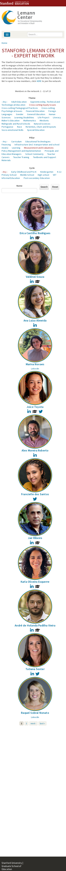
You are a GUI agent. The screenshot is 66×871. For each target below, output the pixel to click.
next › (33, 723)
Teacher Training (21, 157)
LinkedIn (35, 368)
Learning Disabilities (24, 117)
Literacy (57, 117)
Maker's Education (11, 120)
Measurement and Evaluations (39, 147)
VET (54, 174)
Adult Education (19, 101)
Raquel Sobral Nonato (35, 713)
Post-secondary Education (37, 178)
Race (19, 126)
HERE (39, 81)
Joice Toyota (35, 407)
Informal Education (11, 178)
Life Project (43, 117)
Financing (6, 144)
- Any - (5, 101)
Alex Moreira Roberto (35, 450)
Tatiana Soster (35, 669)
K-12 (59, 171)
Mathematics (29, 120)
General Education (36, 114)
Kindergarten (46, 171)
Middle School (27, 174)
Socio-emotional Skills (12, 130)
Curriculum (16, 141)
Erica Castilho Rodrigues (35, 233)
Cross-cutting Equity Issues (42, 104)
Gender (19, 114)
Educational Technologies (38, 141)
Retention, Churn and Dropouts (41, 126)
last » (42, 723)
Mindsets (44, 120)
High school (43, 174)
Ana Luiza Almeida (35, 320)
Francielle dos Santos (35, 494)
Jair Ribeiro (35, 538)
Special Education (36, 130)
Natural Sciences (42, 123)
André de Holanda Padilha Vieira (35, 625)
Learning (16, 147)
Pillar (32, 137)
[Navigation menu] (7, 34)
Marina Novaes (35, 364)
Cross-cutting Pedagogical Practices (20, 108)
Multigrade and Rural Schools (16, 123)
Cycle (32, 168)
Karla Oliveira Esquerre (35, 581)
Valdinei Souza (35, 277)
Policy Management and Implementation (21, 150)
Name (19, 185)
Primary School (9, 174)
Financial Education (35, 111)
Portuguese (7, 126)
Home (4, 43)
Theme (32, 97)
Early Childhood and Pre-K (24, 171)
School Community (34, 154)
